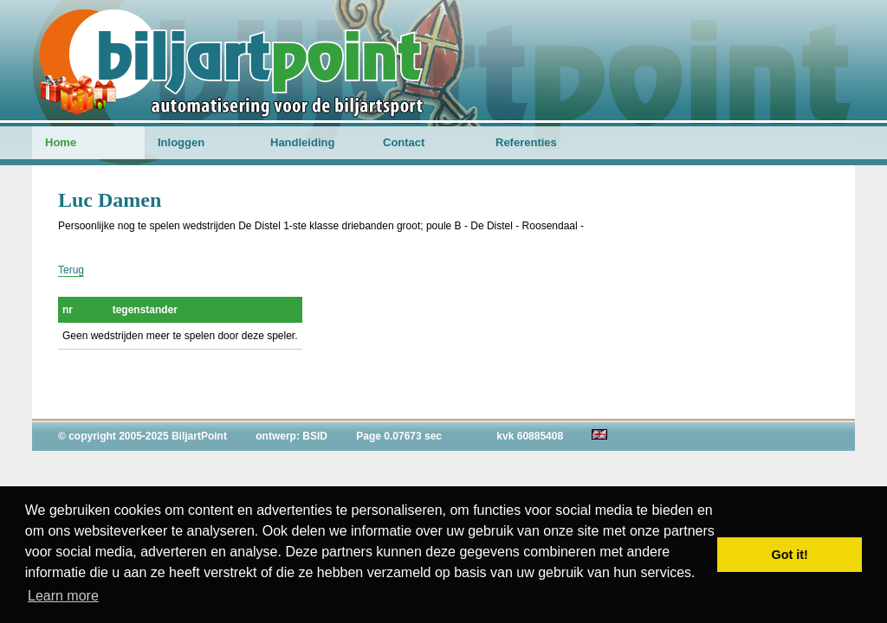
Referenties (526, 142)
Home (60, 142)
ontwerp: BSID (291, 436)
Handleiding (302, 142)
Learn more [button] (63, 595)
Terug (71, 270)
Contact (403, 142)
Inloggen (181, 142)
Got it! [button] (790, 555)
